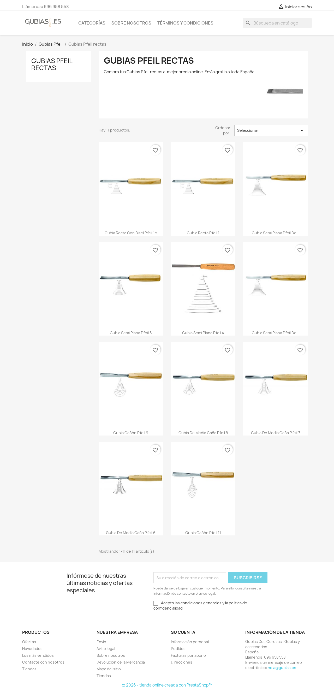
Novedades (32, 648)
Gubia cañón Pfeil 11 (203, 532)
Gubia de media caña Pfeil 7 (275, 432)
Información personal (190, 641)
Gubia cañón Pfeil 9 (130, 432)
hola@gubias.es (282, 667)
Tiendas (29, 668)
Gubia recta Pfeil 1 (203, 232)
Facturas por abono (188, 655)
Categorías (91, 23)
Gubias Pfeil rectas (51, 64)
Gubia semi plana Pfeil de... (276, 232)
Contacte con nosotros (43, 662)
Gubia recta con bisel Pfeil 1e (131, 232)
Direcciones (181, 662)
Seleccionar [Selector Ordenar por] (271, 130)
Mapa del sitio (109, 668)
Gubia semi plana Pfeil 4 (203, 332)
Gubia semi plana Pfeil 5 (131, 332)
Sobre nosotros (131, 23)
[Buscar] (277, 23)
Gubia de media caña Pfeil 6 (131, 532)
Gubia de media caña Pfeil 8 (203, 432)
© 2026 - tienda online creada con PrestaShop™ (167, 685)
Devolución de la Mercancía (121, 662)
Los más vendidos (38, 655)
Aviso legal (106, 648)
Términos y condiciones (185, 23)
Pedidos (178, 648)
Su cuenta (183, 632)
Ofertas (29, 641)
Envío (101, 641)
